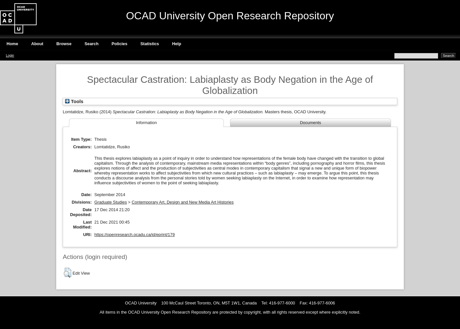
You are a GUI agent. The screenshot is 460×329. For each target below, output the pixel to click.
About (37, 43)
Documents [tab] (310, 122)
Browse (64, 43)
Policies (119, 43)
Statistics (149, 43)
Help (176, 43)
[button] (67, 273)
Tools (74, 101)
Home (12, 43)
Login (10, 55)
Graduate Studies (110, 202)
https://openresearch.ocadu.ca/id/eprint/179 (134, 234)
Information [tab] (146, 122)
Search (92, 43)
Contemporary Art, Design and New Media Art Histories (183, 202)
